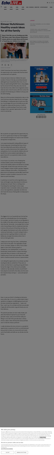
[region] (27, 441)
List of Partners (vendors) (7, 448)
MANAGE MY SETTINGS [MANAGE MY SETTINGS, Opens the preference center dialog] (21, 452)
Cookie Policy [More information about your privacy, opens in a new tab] (43, 437)
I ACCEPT (7, 452)
